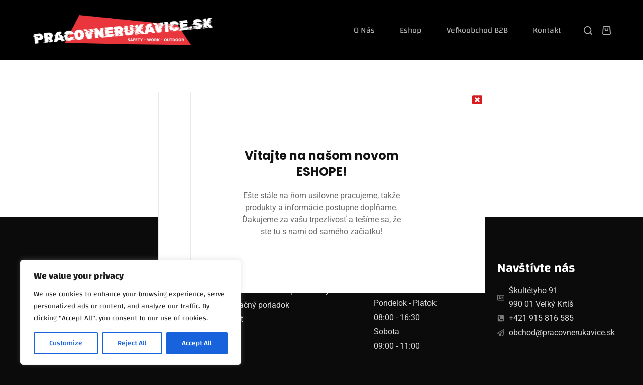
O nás (364, 30)
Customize (65, 343)
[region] (130, 312)
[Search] (588, 30)
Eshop (410, 30)
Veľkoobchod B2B (477, 30)
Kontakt (547, 30)
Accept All (197, 343)
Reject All (132, 343)
